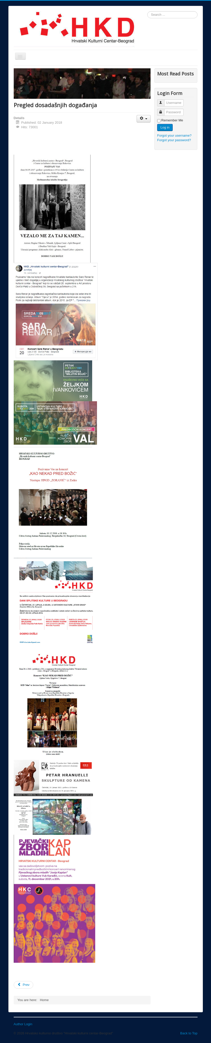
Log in (164, 127)
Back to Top (189, 1033)
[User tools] (144, 118)
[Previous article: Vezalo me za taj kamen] (24, 985)
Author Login (23, 1024)
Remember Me (172, 120)
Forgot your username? (174, 135)
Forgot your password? (174, 140)
